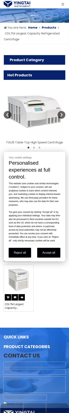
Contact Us (12, 381)
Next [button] (61, 115)
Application (12, 363)
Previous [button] (7, 115)
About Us (10, 352)
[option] (34, 112)
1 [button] (29, 148)
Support (9, 369)
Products (10, 357)
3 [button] (40, 148)
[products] (34, 15)
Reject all (20, 252)
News (7, 375)
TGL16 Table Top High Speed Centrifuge (34, 142)
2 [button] (34, 148)
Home (8, 346)
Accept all (48, 252)
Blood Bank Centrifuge (20, 399)
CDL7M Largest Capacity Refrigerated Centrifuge (14, 306)
